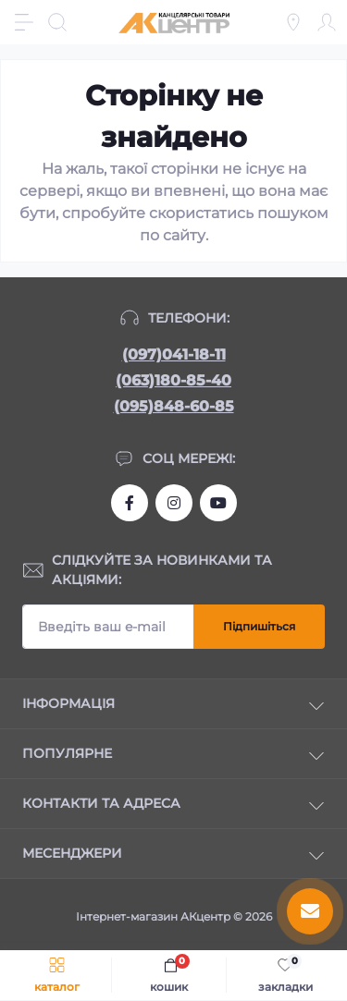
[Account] (326, 22)
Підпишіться (259, 626)
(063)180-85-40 (173, 380)
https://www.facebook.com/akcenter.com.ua (129, 502)
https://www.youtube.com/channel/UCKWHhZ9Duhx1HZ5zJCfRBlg (218, 502)
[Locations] (293, 22)
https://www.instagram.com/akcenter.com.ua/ (173, 502)
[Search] (57, 22)
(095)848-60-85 (174, 406)
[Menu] (24, 22)
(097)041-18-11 (174, 354)
